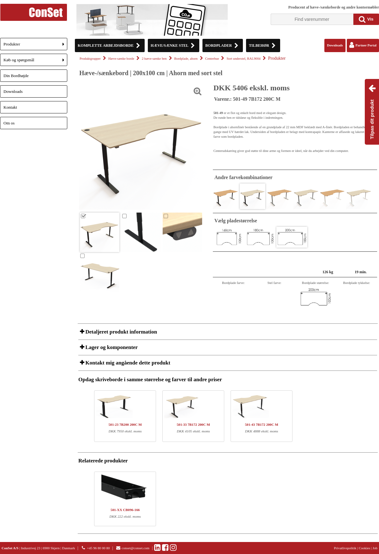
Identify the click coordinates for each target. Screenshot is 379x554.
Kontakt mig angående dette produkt (127, 363)
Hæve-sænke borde (121, 58)
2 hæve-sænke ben (154, 58)
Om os (9, 123)
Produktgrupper (90, 58)
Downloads (13, 91)
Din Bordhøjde (16, 75)
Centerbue (212, 58)
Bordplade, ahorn (186, 58)
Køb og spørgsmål (35, 61)
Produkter (35, 46)
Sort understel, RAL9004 (243, 58)
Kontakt (10, 107)
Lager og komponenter (111, 347)
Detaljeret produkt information (120, 332)
